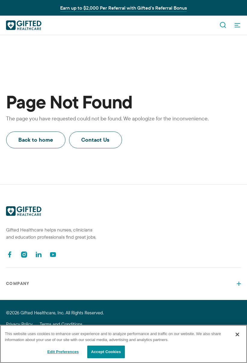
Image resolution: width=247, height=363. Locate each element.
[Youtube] (53, 254)
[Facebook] (9, 254)
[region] (123, 344)
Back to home (35, 139)
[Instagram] (24, 254)
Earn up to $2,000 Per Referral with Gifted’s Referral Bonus (123, 8)
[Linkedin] (38, 254)
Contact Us (95, 139)
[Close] (237, 334)
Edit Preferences (63, 351)
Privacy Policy (19, 324)
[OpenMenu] (237, 25)
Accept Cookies (106, 351)
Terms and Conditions (61, 324)
